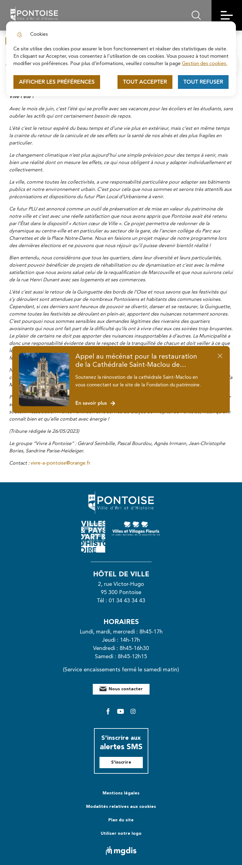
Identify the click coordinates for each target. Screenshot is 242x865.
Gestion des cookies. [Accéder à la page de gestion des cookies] (204, 63)
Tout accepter (145, 82)
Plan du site (121, 820)
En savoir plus (95, 403)
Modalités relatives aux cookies (121, 807)
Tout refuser (203, 82)
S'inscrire (121, 762)
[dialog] (121, 58)
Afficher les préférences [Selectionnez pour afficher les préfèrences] (57, 82)
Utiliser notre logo (121, 833)
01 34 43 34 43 (127, 601)
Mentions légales (121, 793)
